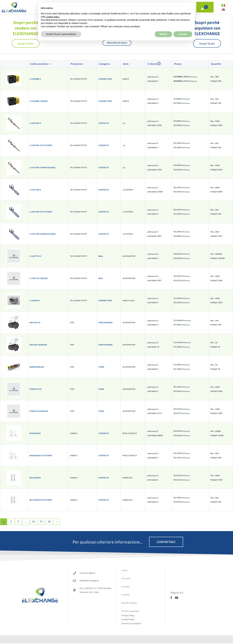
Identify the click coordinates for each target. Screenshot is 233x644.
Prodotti (97, 8)
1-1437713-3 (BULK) (38, 278)
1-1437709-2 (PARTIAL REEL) (42, 167)
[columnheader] (47, 64)
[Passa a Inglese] (223, 9)
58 (50, 521)
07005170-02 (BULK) (38, 411)
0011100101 (35, 477)
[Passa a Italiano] (223, 5)
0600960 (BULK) (36, 367)
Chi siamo (60, 8)
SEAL (100, 256)
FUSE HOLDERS (105, 322)
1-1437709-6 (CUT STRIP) (40, 211)
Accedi (187, 8)
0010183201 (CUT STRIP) (40, 455)
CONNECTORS (105, 79)
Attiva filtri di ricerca (117, 42)
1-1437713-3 (35, 256)
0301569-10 (34, 322)
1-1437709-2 (35, 123)
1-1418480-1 (35, 79)
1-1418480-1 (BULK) (38, 101)
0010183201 (35, 433)
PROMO (114, 8)
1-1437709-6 (35, 189)
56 (34, 521)
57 (42, 521)
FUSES (101, 367)
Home (43, 8)
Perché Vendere (135, 8)
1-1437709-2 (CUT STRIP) (40, 145)
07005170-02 (35, 389)
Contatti (77, 8)
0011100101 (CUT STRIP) (40, 500)
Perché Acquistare (163, 8)
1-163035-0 (34, 300)
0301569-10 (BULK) (38, 344)
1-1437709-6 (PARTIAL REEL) (42, 234)
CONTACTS (103, 123)
